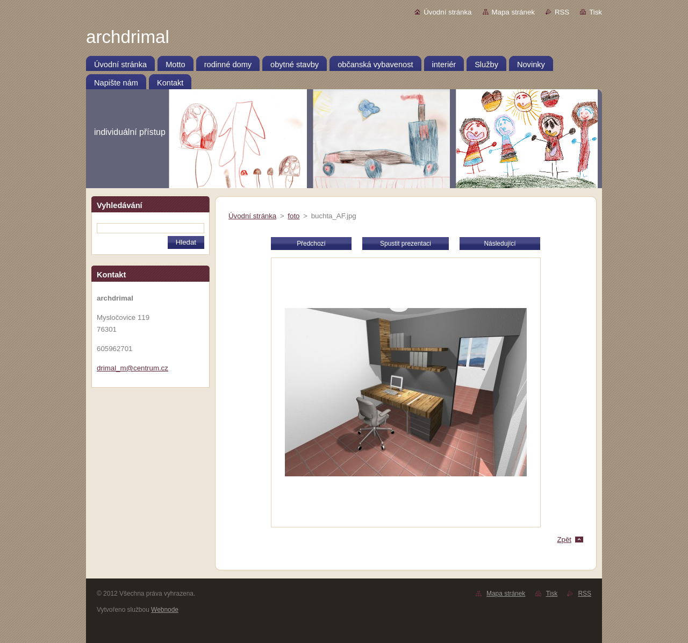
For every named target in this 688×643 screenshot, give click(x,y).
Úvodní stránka (447, 12)
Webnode (164, 609)
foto (293, 216)
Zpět (564, 539)
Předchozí (311, 243)
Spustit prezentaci (405, 243)
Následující (499, 243)
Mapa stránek (513, 12)
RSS (562, 12)
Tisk (595, 12)
